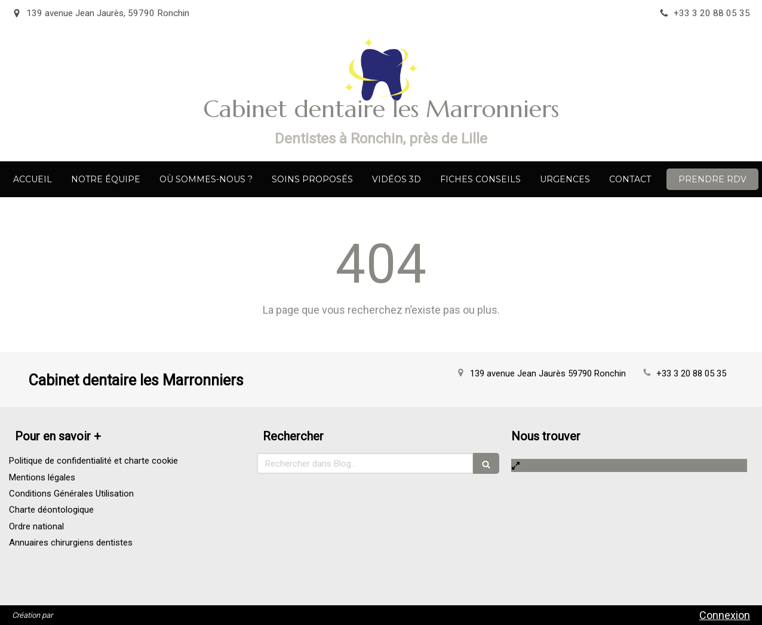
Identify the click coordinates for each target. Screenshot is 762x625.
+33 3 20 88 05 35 (691, 373)
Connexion (724, 615)
